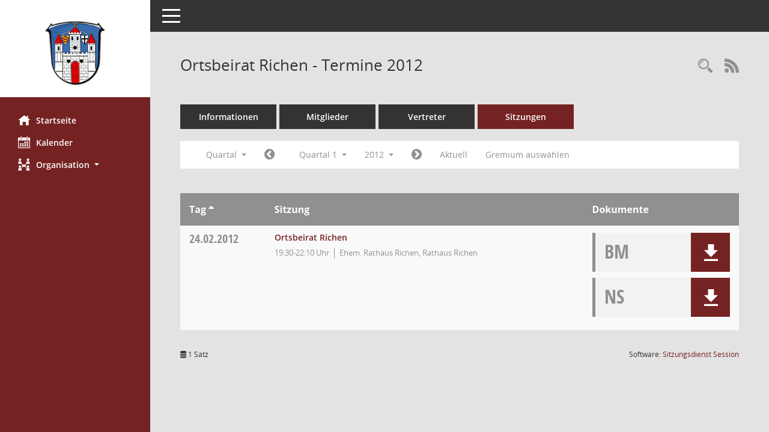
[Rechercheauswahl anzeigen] (705, 66)
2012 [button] (379, 154)
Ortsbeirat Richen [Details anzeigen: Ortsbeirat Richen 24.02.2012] (311, 237)
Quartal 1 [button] (323, 154)
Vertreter (427, 116)
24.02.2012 (214, 238)
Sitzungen (525, 116)
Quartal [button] (226, 154)
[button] (75, 165)
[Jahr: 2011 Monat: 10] (269, 155)
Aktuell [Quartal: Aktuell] (453, 154)
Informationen (228, 116)
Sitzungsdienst (701, 354)
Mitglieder (327, 116)
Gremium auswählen (527, 154)
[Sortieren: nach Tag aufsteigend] (211, 209)
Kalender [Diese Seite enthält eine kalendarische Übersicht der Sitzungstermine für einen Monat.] (45, 142)
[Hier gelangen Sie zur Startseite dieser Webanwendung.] (75, 53)
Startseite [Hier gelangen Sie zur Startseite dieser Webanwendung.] (47, 120)
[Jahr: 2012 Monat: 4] (417, 155)
